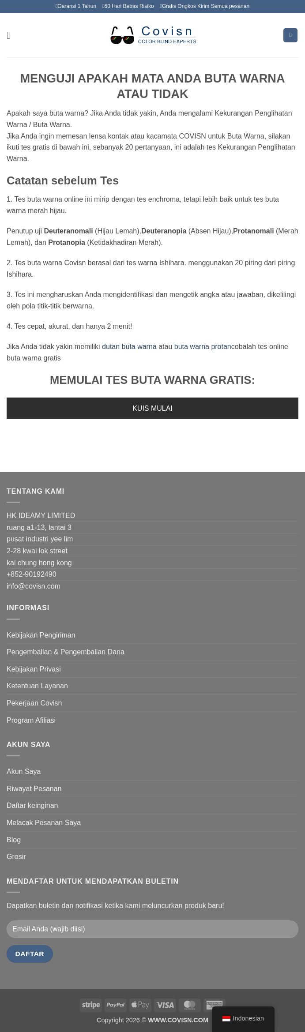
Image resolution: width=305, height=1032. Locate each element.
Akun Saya (24, 771)
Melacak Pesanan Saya (44, 822)
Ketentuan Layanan (37, 686)
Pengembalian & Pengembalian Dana (65, 652)
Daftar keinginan (32, 805)
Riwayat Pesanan (34, 788)
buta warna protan (201, 346)
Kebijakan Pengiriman (41, 635)
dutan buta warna (130, 346)
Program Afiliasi (31, 720)
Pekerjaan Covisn (34, 703)
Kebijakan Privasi (34, 669)
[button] (12, 35)
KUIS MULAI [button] (152, 408)
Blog (14, 840)
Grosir (16, 856)
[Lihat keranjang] (290, 35)
